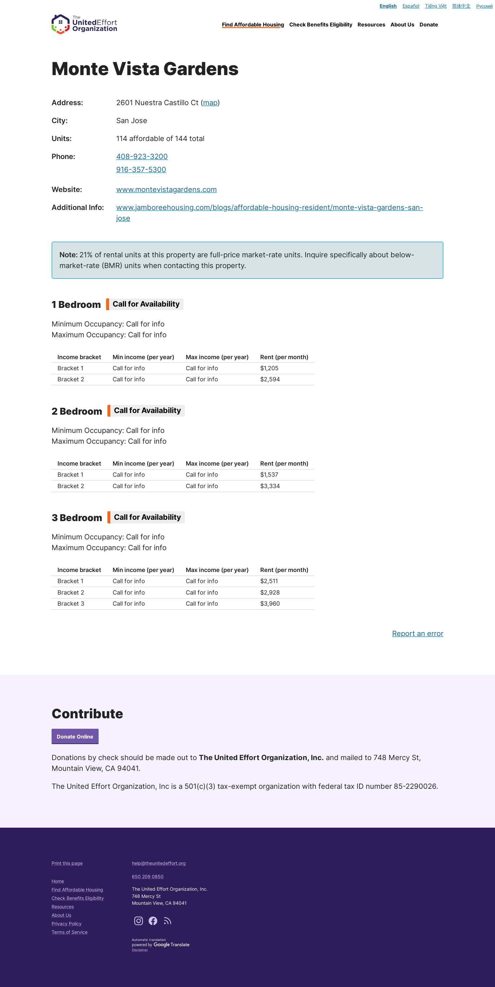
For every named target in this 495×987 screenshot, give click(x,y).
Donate (429, 24)
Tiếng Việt (436, 5)
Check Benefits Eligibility (320, 24)
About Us (402, 24)
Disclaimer (140, 950)
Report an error (417, 633)
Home (58, 881)
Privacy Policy (67, 923)
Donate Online (75, 736)
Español (411, 5)
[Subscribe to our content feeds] (167, 923)
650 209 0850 (148, 876)
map (210, 102)
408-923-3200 (142, 156)
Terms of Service (70, 932)
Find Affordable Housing (253, 24)
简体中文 (461, 5)
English (388, 5)
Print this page (67, 863)
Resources (371, 24)
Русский (484, 5)
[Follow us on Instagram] (139, 923)
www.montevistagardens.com (166, 189)
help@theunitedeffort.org (159, 863)
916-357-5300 (141, 169)
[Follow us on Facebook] (153, 923)
